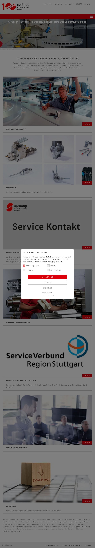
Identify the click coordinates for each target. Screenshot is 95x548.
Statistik (51, 265)
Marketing (28, 270)
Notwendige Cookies (31, 265)
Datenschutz (51, 296)
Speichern (47, 288)
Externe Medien (54, 270)
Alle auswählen (47, 277)
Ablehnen (47, 282)
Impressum (44, 296)
